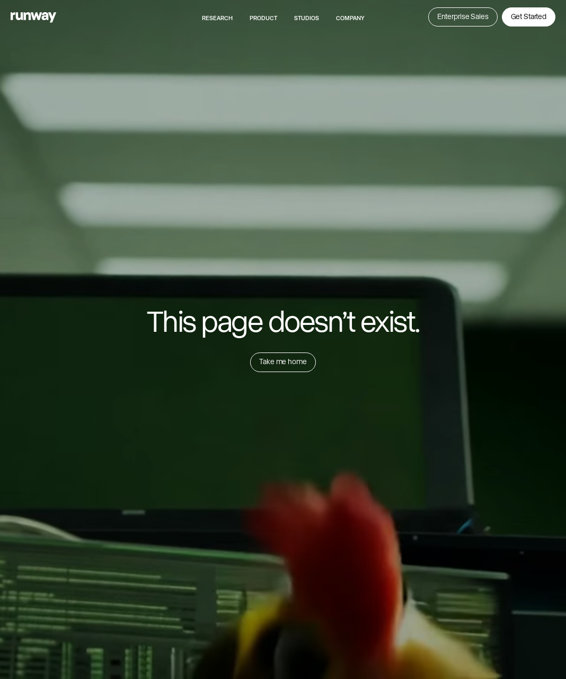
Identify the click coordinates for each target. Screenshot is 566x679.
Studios (306, 18)
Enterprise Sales (463, 16)
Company (350, 18)
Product (263, 18)
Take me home (282, 361)
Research (217, 18)
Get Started (528, 16)
